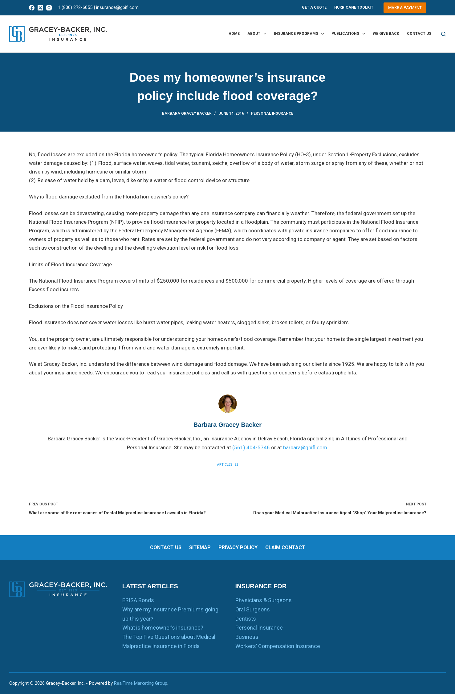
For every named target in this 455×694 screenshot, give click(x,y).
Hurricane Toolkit (353, 7)
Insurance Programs (300, 34)
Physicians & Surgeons (263, 600)
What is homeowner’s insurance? (162, 627)
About (257, 34)
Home (234, 33)
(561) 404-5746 (251, 447)
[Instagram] (49, 7)
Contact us (419, 33)
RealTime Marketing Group (140, 683)
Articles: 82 (227, 465)
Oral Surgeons (252, 609)
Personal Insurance (272, 113)
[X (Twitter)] (40, 7)
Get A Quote (314, 7)
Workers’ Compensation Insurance (277, 646)
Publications (349, 34)
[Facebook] (32, 7)
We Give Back (386, 33)
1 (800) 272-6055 (75, 7)
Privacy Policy (238, 547)
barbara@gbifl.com (305, 447)
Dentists (245, 618)
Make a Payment (405, 7)
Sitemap (200, 547)
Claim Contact (285, 547)
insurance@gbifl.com (117, 7)
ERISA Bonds (138, 600)
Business (246, 637)
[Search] (443, 34)
